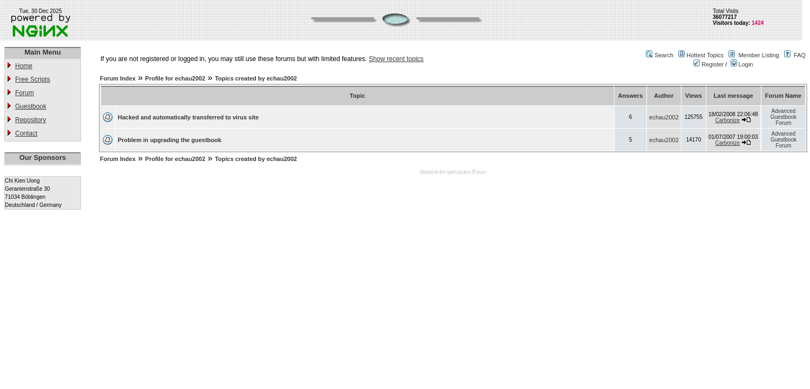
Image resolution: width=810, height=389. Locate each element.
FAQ (800, 55)
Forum (24, 93)
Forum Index (118, 78)
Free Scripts (32, 79)
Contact (26, 133)
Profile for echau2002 (175, 78)
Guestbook (30, 106)
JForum (478, 172)
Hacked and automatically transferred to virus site (188, 117)
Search (663, 55)
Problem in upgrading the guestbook (169, 140)
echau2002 (663, 117)
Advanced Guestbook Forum (783, 117)
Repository (30, 120)
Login (742, 64)
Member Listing (758, 55)
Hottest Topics (705, 55)
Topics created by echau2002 (256, 78)
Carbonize (728, 120)
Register (708, 64)
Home (23, 66)
